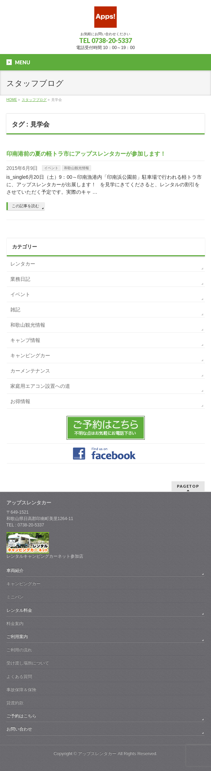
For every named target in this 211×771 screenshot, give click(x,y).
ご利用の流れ (19, 649)
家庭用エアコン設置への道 (40, 386)
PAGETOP (188, 486)
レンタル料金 (19, 610)
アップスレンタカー (97, 753)
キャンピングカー (30, 355)
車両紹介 (14, 570)
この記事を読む (25, 206)
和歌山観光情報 (76, 168)
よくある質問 (19, 676)
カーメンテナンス (30, 371)
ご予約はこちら (21, 715)
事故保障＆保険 (21, 689)
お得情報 (20, 401)
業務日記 (20, 279)
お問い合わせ (19, 729)
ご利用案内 (17, 636)
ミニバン (14, 596)
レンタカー (22, 264)
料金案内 (14, 623)
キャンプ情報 (25, 340)
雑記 (15, 309)
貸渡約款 (14, 702)
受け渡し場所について (27, 662)
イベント (51, 168)
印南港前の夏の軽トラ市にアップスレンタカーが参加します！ (86, 154)
